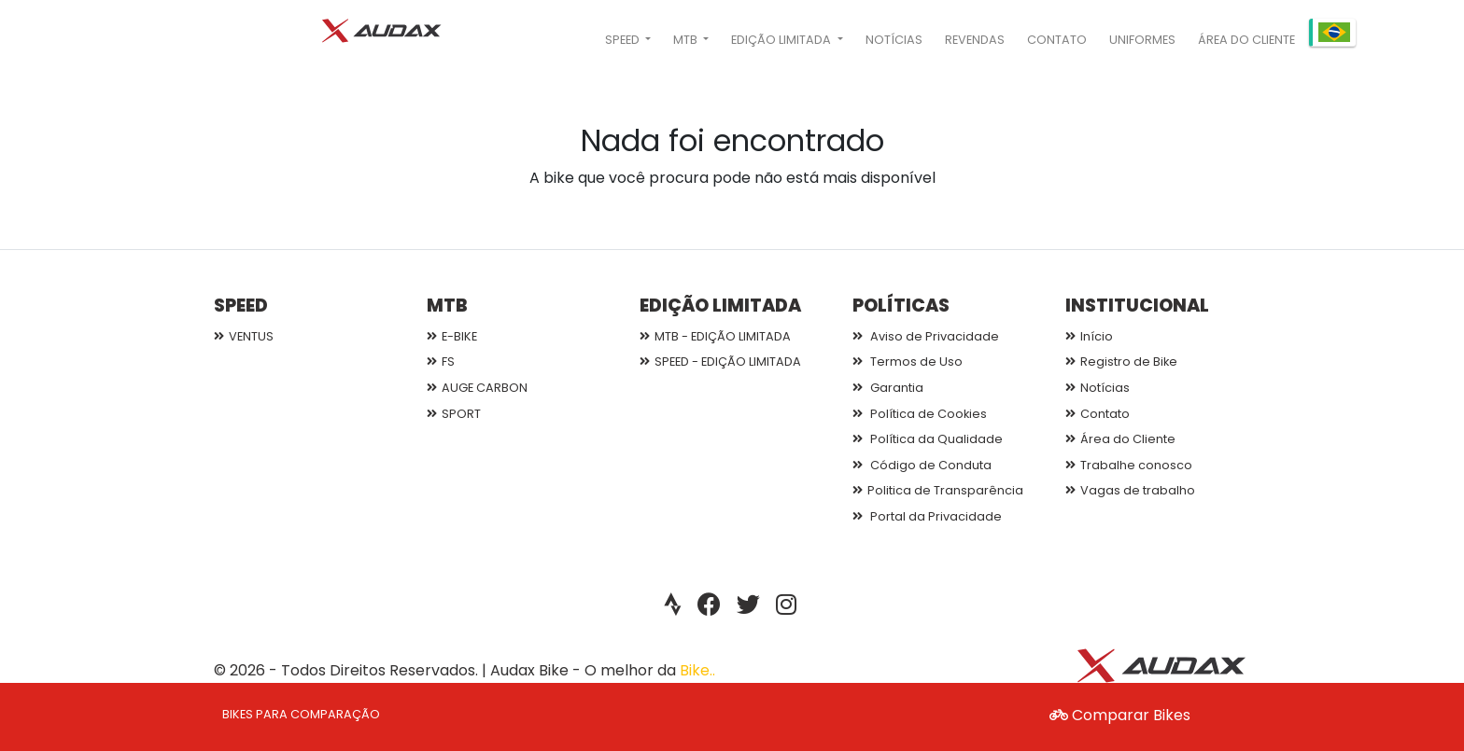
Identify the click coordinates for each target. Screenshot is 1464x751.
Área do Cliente (1246, 40)
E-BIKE (452, 336)
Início (1089, 336)
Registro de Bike (1121, 361)
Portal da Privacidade (927, 516)
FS (441, 361)
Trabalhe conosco (1128, 465)
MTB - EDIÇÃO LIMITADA (715, 336)
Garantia (887, 388)
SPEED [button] (623, 40)
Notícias (894, 40)
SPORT (454, 414)
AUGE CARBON (477, 388)
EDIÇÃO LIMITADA (720, 305)
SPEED (241, 305)
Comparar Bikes (1119, 715)
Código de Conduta (922, 465)
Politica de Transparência (937, 490)
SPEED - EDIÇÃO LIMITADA (720, 361)
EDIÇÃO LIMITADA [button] (782, 40)
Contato (1057, 40)
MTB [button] (686, 40)
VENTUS (244, 336)
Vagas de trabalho (1130, 490)
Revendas (975, 40)
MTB (447, 305)
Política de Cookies (919, 414)
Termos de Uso (907, 361)
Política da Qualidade (927, 439)
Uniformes (1142, 40)
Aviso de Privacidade (925, 336)
